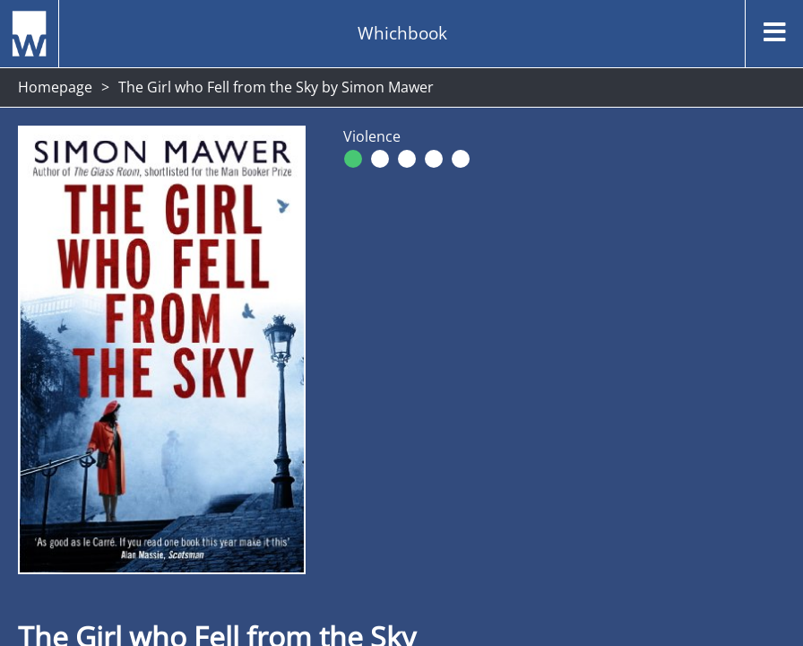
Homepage (55, 87)
